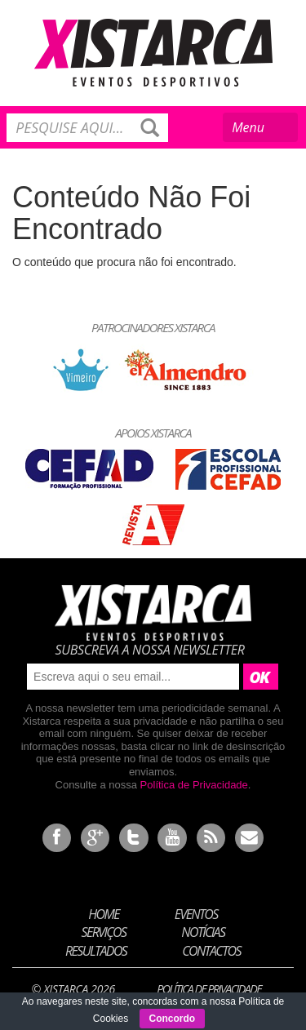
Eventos (196, 913)
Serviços (104, 932)
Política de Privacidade (194, 785)
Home (103, 913)
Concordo (172, 1018)
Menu (261, 129)
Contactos (211, 951)
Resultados (95, 951)
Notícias (202, 932)
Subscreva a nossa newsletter (149, 650)
